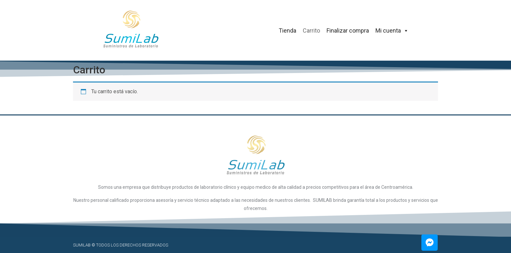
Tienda (287, 30)
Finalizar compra (348, 30)
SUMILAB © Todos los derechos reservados (120, 245)
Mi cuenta (392, 30)
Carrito (311, 30)
